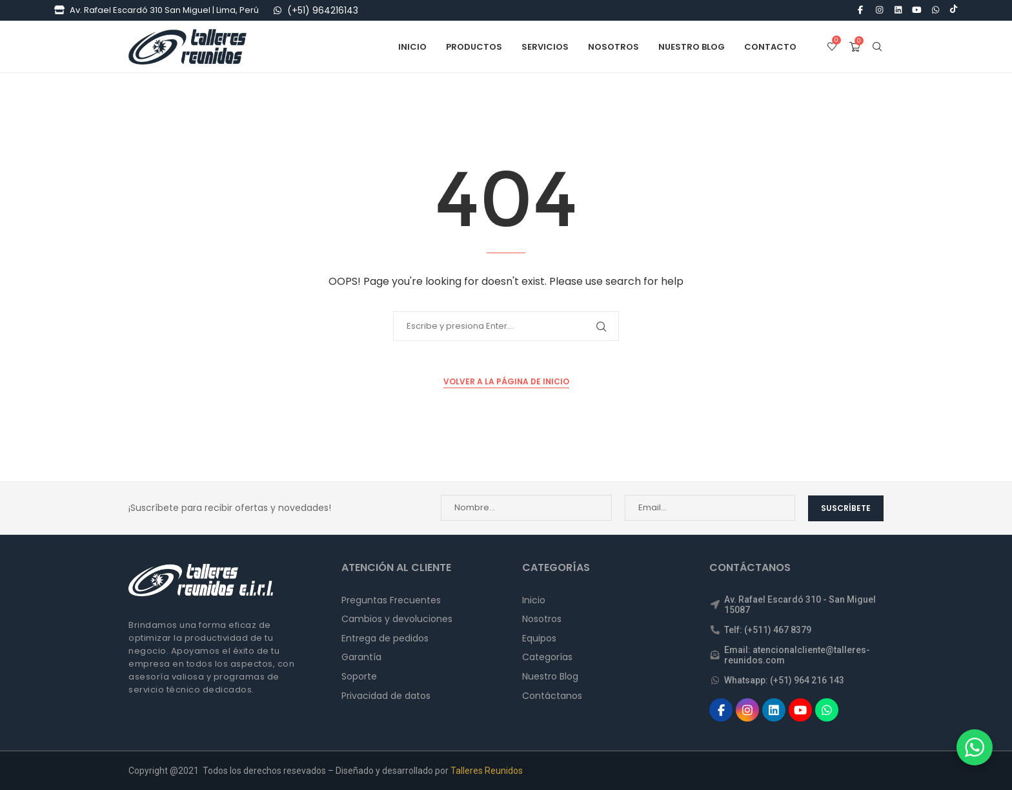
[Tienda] (59, 10)
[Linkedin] (898, 10)
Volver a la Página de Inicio (506, 381)
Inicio (412, 47)
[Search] (877, 47)
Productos (474, 47)
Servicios (545, 47)
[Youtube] (917, 10)
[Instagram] (879, 10)
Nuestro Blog (691, 47)
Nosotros (613, 47)
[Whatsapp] (936, 10)
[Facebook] (860, 10)
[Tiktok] (953, 10)
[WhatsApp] (277, 10)
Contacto (770, 47)
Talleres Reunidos (486, 770)
